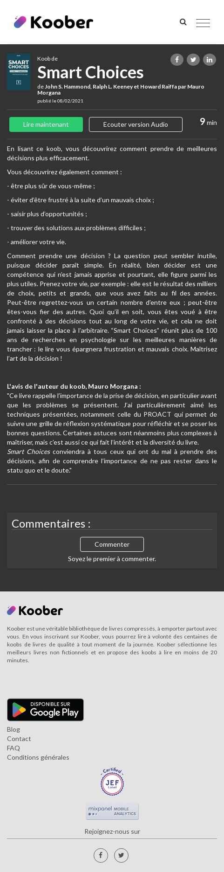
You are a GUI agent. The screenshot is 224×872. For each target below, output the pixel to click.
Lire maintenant (46, 124)
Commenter (112, 544)
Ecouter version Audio (135, 124)
